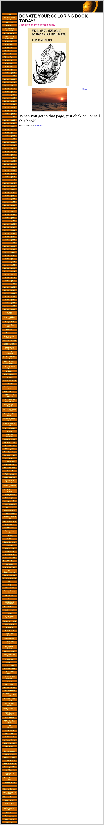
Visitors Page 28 (9, 126)
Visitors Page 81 (9, 293)
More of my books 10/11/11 (9, 419)
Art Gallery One (9, 442)
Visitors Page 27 (9, 123)
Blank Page (9, 813)
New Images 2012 (9, 767)
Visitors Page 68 (9, 252)
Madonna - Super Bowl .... (9, 325)
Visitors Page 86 (9, 309)
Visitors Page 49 (9, 192)
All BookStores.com (9, 750)
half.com (9, 599)
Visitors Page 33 (9, 142)
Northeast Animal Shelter (9, 699)
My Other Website (9, 33)
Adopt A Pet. (9, 684)
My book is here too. (9, 591)
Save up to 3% (9, 659)
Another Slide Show (9, 531)
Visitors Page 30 (9, 133)
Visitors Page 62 (9, 233)
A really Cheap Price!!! (9, 642)
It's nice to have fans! (9, 387)
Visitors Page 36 (9, 151)
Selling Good (9, 630)
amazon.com (9, 548)
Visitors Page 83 (9, 300)
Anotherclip (9, 536)
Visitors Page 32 (9, 139)
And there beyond (9, 428)
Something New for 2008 (9, 517)
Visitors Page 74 (9, 271)
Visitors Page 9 (9, 66)
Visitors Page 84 (9, 303)
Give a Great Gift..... (9, 391)
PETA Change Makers (9, 714)
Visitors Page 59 (9, 224)
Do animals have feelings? (9, 677)
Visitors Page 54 (9, 208)
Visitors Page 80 (9, 290)
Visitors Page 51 (9, 199)
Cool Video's (9, 819)
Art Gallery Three (9, 449)
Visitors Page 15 (9, 85)
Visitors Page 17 (9, 92)
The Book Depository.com (9, 571)
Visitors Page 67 (9, 249)
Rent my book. (9, 610)
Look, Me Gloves (9, 740)
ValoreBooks (9, 624)
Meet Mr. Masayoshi (9, 380)
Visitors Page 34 (9, 145)
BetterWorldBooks (9, 561)
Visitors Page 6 (9, 57)
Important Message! (9, 435)
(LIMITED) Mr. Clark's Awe (9, 395)
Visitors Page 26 (9, 120)
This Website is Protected (9, 29)
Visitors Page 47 (9, 186)
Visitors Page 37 (9, 155)
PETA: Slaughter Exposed (9, 721)
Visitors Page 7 (9, 60)
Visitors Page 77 (9, 281)
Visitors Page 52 (9, 202)
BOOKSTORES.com (9, 578)
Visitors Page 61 (9, 230)
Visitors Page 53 (9, 205)
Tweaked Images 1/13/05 (9, 490)
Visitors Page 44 (9, 177)
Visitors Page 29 (9, 129)
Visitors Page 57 (9, 218)
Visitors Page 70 (9, 259)
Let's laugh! (9, 25)
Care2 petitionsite (9, 691)
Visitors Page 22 (9, 107)
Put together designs (9, 647)
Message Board (9, 439)
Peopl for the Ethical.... (9, 774)
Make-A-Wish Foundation (9, 804)
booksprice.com (9, 754)
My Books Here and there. (9, 424)
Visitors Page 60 (9, 227)
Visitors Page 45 (9, 180)
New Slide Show (9, 528)
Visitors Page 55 (9, 211)
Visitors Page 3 (9, 47)
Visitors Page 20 (9, 101)
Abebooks (9, 545)
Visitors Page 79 (9, 287)
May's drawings (9, 477)
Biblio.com (9, 564)
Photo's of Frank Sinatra (9, 655)
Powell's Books (9, 607)
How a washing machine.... (9, 337)
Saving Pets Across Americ (9, 709)
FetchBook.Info (9, 757)
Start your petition (9, 687)
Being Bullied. (9, 322)
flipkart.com (9, 596)
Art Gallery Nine (9, 468)
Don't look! (9, 22)
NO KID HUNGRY (9, 344)
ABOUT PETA (9, 718)
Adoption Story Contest (9, 704)
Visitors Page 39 (9, 161)
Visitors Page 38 (9, 158)
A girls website (9, 627)
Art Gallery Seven (9, 461)
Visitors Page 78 (9, 284)
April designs (9, 474)
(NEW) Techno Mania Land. (9, 37)
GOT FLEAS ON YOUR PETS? (9, 400)
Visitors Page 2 (9, 44)
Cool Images (9, 498)
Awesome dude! (9, 510)
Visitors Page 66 (9, 246)
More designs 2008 (9, 521)
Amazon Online (9, 555)
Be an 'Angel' (9, 800)
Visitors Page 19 (9, 98)
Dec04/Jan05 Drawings (9, 481)
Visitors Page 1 (9, 41)
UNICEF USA (9, 665)
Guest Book (9, 384)
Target (9, 613)
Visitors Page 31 (9, 136)
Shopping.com (9, 746)
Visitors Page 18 (9, 95)
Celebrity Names (9, 495)
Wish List (9, 662)
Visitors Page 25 (9, 117)
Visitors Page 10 (9, 69)
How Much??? (9, 525)
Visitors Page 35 (9, 148)
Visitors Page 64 (9, 240)
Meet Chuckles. (9, 374)
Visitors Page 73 (9, 268)
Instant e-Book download (9, 352)
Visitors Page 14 (9, 82)
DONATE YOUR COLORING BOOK (9, 362)
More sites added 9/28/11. (9, 414)
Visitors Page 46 (9, 183)
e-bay (9, 581)
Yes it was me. (9, 816)
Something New (9, 542)
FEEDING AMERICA (9, 341)
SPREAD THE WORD (9, 313)
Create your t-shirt (9, 501)
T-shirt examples (9, 504)
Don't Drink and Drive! (9, 18)
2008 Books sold (9, 638)
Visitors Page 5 (9, 54)
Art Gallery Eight (9, 464)
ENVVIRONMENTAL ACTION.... (9, 793)
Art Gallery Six (9, 458)
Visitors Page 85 (9, 306)
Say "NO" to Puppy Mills (9, 694)
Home (9, 14)
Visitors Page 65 (9, 243)
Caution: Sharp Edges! (9, 405)
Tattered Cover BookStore (9, 617)
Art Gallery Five (9, 455)
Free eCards (9, 734)
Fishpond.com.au (9, 760)
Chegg (84, 89)
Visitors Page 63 (9, 236)
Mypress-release (9, 513)
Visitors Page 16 (9, 88)
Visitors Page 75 (9, 274)
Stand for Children (9, 789)
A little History (9, 539)
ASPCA (9, 681)
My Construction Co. (9, 809)
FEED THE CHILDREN (9, 726)
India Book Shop (9, 743)
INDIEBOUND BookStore (9, 603)
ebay (9, 585)
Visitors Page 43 (9, 173)
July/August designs (9, 634)
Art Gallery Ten (9, 471)
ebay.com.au (9, 588)
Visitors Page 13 (9, 79)
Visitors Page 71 (9, 262)
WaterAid (9, 330)
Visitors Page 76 (9, 277)
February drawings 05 (9, 486)
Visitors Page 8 (9, 63)
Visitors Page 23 (9, 110)
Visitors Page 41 (9, 167)
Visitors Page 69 (9, 255)
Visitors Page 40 (9, 164)
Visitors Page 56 (9, 214)
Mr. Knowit (9, 371)
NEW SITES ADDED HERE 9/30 (9, 410)
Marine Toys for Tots (9, 778)
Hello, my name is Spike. (9, 367)
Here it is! (9, 507)
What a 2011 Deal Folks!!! (9, 318)
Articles (9, 431)
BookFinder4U (9, 737)
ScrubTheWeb (9, 730)
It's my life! (9, 822)
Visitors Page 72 (9, 265)
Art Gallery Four (9, 452)
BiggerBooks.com (9, 567)
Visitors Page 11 (9, 73)
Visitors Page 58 (9, 221)
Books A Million (9, 575)
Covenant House (9, 783)
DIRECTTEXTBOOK (9, 764)
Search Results (9, 651)
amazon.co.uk (9, 551)
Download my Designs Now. (9, 348)
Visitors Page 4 (9, 51)
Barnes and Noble (9, 558)
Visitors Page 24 (9, 114)
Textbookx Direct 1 (9, 621)
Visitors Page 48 (9, 189)
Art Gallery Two (9, 446)
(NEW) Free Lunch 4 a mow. (9, 357)
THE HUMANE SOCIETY (9, 672)
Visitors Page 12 (9, 76)
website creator (39, 125)
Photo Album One (9, 770)
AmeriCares (9, 786)
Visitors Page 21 (9, 104)
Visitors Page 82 (9, 296)
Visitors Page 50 (9, 196)
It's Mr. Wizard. (9, 377)
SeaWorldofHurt (9, 668)
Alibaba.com (9, 333)
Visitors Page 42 (9, 170)
